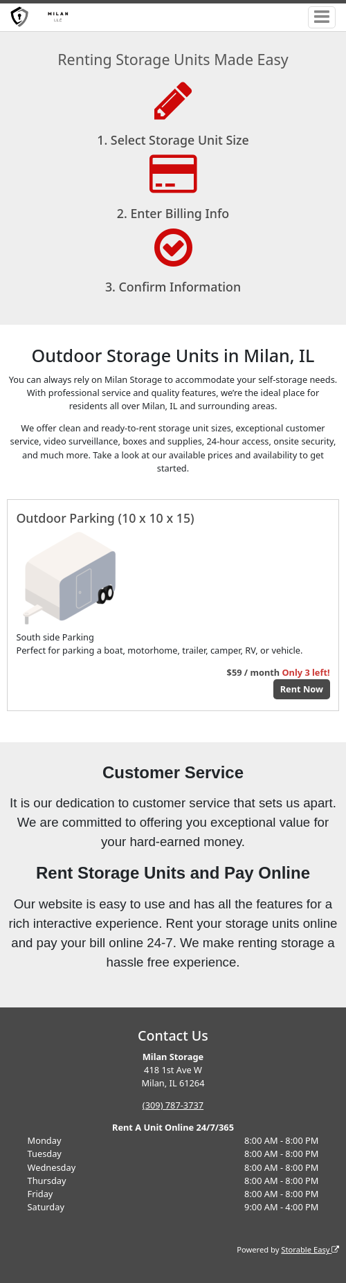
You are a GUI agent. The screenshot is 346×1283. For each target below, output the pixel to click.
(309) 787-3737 (173, 1105)
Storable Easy (310, 1249)
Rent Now (301, 689)
